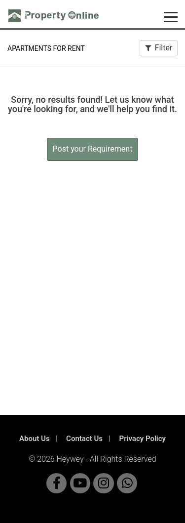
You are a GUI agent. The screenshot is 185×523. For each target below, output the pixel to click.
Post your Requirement (93, 149)
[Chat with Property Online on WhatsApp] (127, 483)
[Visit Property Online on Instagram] (103, 483)
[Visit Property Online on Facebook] (56, 483)
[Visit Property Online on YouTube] (80, 483)
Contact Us (84, 438)
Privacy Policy (142, 438)
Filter (159, 47)
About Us (34, 438)
